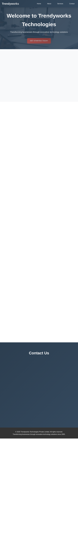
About (49, 3)
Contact (72, 3)
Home (39, 3)
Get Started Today (39, 42)
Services (60, 3)
